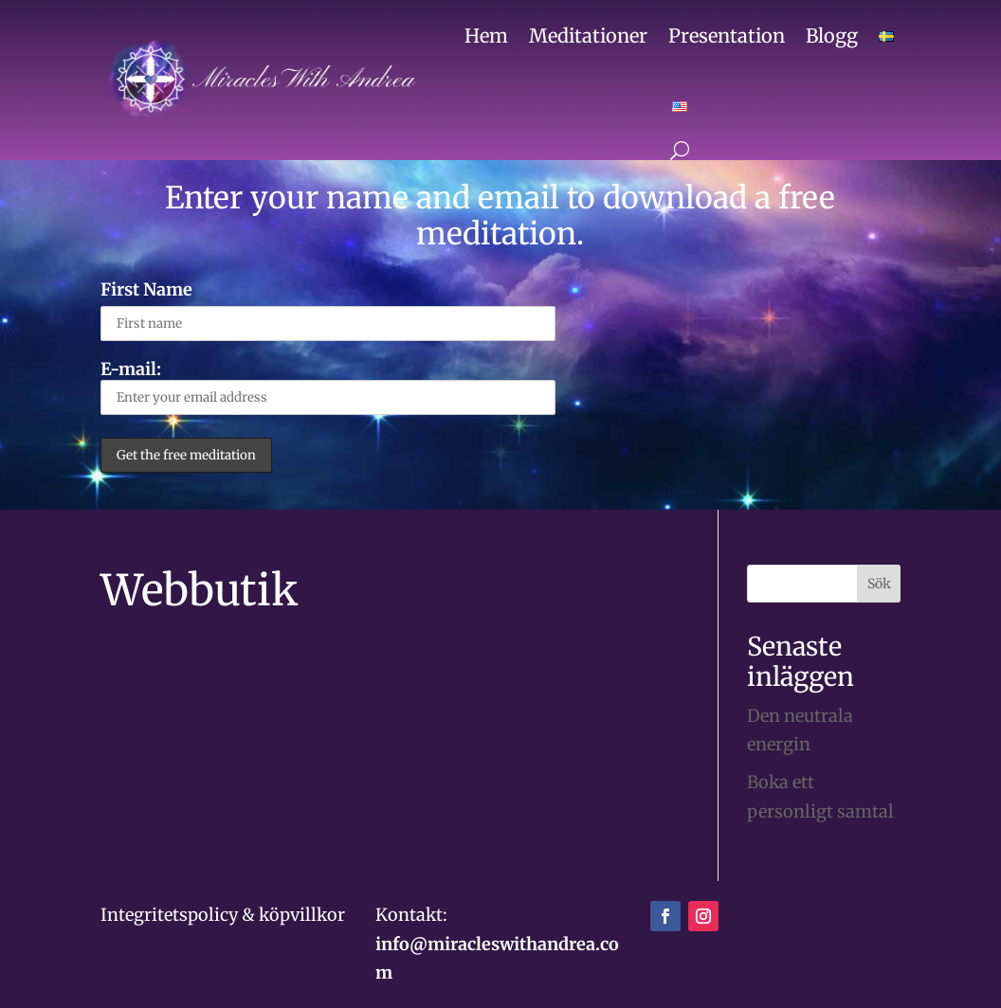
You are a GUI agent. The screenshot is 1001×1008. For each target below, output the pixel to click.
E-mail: (327, 386)
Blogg (832, 35)
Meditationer (588, 35)
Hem (486, 35)
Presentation (726, 35)
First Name (146, 289)
